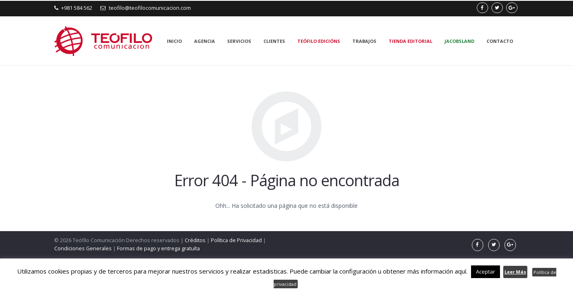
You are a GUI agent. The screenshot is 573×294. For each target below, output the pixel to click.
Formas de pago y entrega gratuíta (158, 248)
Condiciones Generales (83, 248)
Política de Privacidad (236, 240)
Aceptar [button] (485, 271)
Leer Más (515, 272)
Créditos (195, 240)
